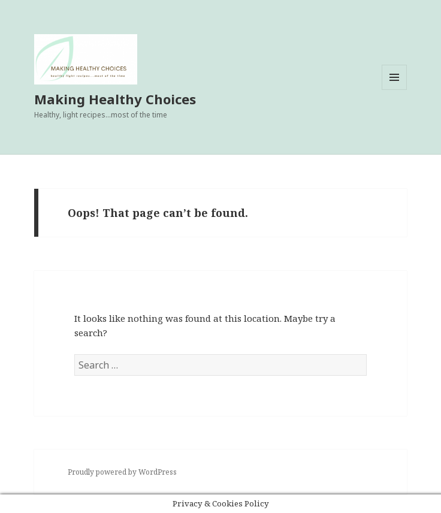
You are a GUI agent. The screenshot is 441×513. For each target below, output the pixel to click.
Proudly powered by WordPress (122, 472)
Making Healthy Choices (115, 99)
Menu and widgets (394, 89)
